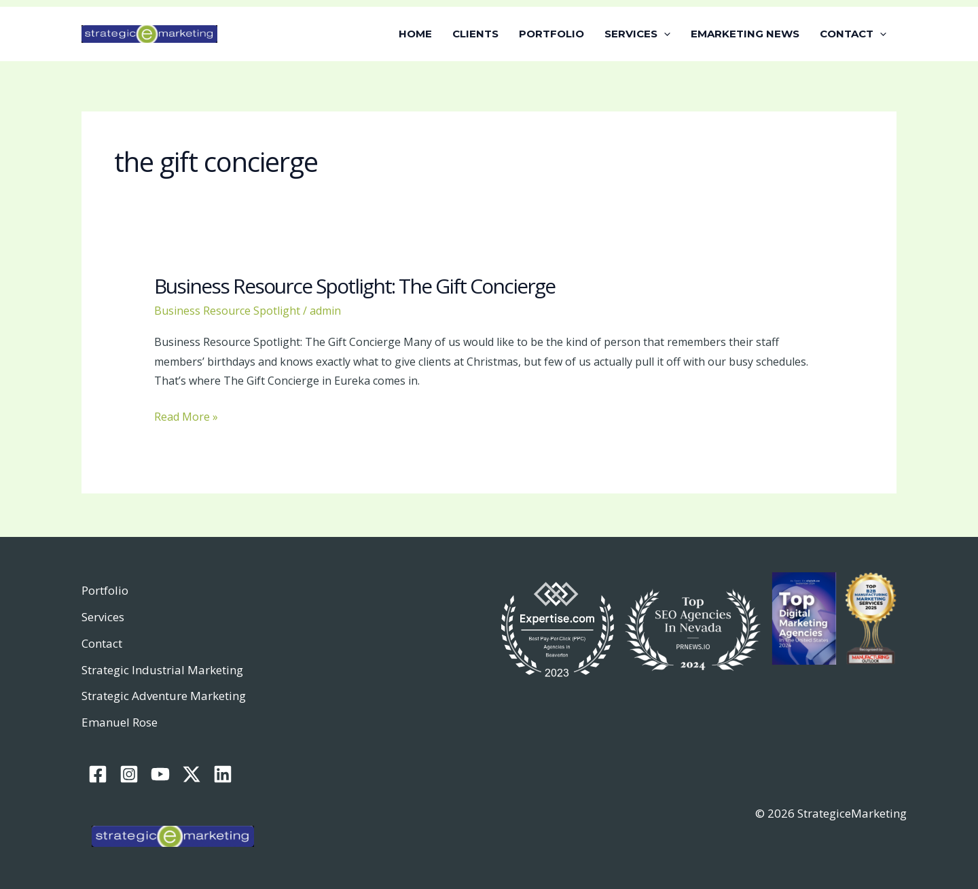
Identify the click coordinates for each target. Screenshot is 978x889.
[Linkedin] (222, 774)
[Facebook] (97, 774)
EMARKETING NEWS (745, 33)
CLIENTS (475, 33)
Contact (102, 643)
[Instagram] (129, 774)
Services (103, 617)
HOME (415, 33)
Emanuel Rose (120, 722)
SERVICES (637, 34)
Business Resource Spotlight (227, 310)
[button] (663, 34)
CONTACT (853, 34)
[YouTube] (160, 774)
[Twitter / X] (191, 774)
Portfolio (105, 590)
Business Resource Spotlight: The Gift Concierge (354, 286)
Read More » (186, 415)
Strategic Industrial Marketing (162, 670)
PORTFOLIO (551, 33)
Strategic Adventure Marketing (164, 695)
